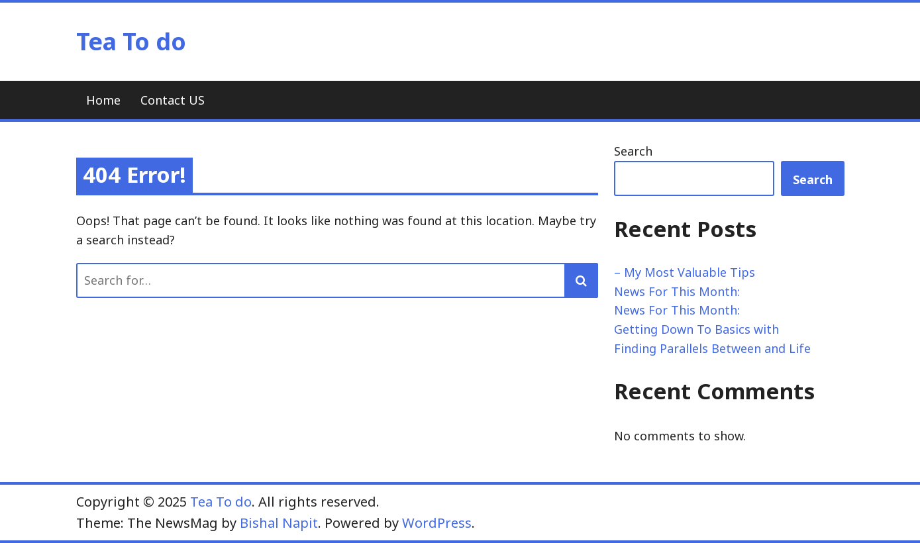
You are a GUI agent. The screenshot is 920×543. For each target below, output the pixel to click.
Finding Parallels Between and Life (712, 348)
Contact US (172, 100)
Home (103, 100)
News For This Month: (677, 291)
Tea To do (131, 41)
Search (633, 151)
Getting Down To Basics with (696, 329)
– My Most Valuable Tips (684, 272)
